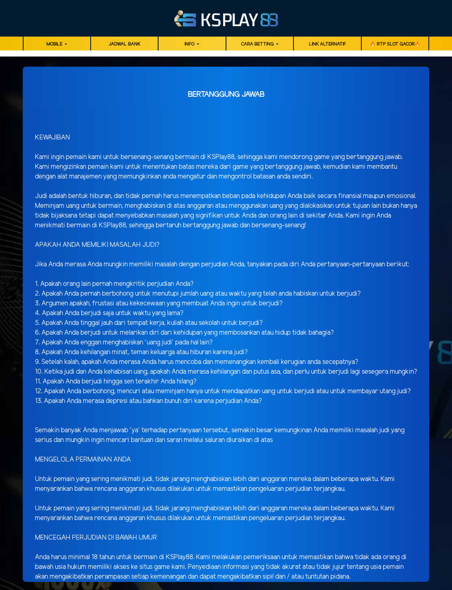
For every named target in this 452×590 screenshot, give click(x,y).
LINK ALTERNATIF (327, 44)
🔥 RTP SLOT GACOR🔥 (395, 44)
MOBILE (54, 44)
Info (190, 44)
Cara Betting (258, 44)
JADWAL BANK (124, 44)
